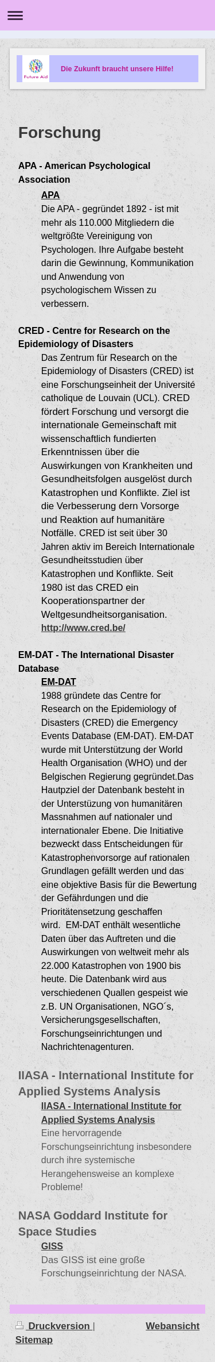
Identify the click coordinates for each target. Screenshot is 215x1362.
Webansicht (173, 1326)
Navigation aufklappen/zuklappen (107, 15)
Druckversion (54, 1326)
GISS (52, 1246)
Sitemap (34, 1339)
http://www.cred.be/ (83, 628)
